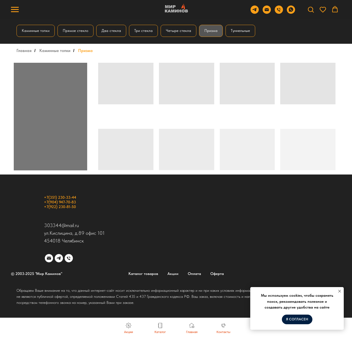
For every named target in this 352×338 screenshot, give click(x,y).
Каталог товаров (143, 273)
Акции (172, 273)
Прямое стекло (75, 30)
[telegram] (59, 258)
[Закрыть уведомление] (339, 291)
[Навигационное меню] (15, 9)
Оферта (217, 273)
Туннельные (240, 30)
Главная (24, 50)
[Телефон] (279, 12)
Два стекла (111, 30)
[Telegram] (255, 12)
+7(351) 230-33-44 (60, 197)
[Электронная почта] (49, 258)
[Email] (267, 12)
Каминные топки (36, 30)
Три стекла (143, 30)
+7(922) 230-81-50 (60, 207)
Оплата (194, 273)
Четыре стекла (178, 30)
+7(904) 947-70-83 (60, 202)
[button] (310, 9)
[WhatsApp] (291, 12)
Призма (211, 30)
